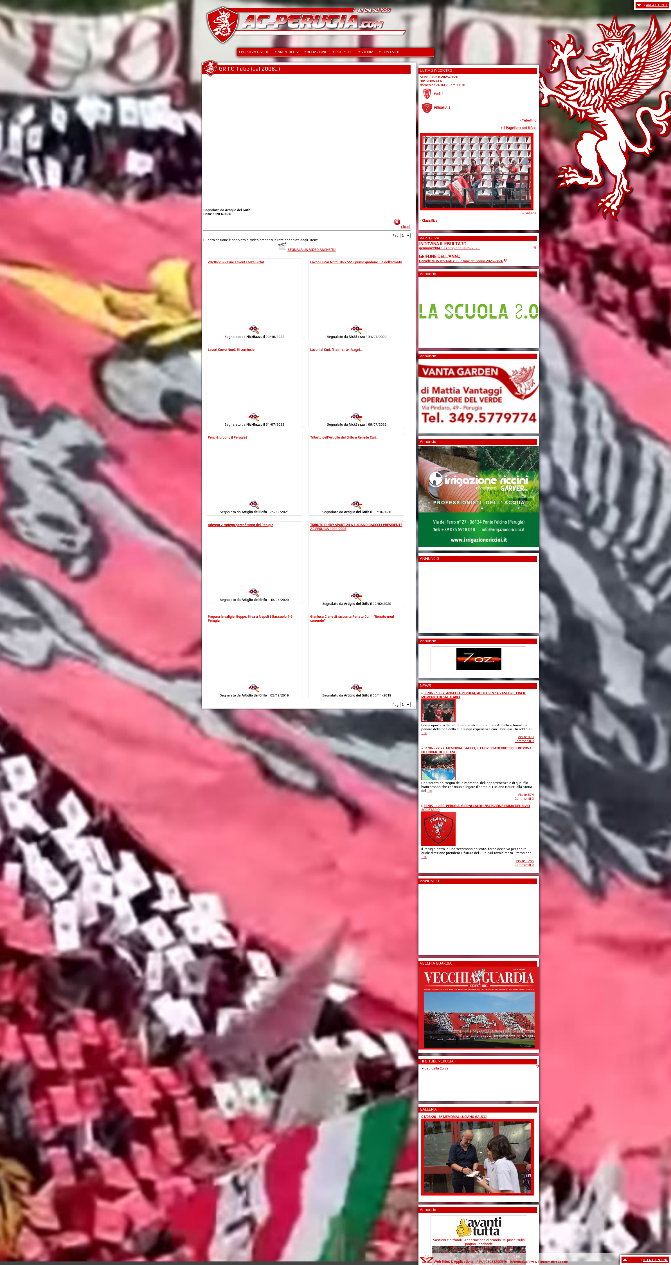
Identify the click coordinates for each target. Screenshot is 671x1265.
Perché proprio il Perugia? (227, 437)
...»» (424, 733)
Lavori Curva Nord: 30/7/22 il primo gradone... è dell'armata (356, 262)
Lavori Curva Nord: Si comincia (231, 350)
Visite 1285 (525, 861)
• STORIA (365, 52)
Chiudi (406, 227)
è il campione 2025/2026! (449, 248)
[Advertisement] (436, 595)
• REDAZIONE (315, 52)
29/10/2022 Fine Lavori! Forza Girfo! (236, 262)
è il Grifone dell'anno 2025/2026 (461, 261)
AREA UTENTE (657, 5)
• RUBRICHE (343, 52)
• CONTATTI (389, 52)
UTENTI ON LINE (655, 1260)
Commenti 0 (524, 741)
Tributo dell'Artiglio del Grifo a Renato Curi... (344, 437)
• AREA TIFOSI (287, 52)
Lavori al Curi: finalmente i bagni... (336, 350)
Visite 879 (526, 737)
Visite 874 (526, 795)
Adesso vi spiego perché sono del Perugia (240, 525)
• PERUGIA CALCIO (253, 52)
